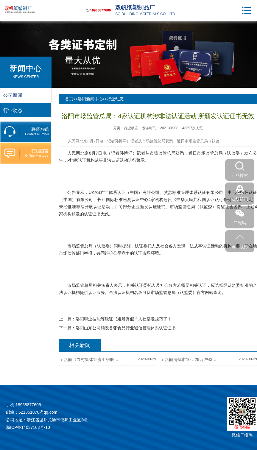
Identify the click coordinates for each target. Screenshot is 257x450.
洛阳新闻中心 (90, 98)
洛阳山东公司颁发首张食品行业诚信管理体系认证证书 (126, 328)
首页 (69, 98)
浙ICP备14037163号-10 (28, 427)
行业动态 (115, 98)
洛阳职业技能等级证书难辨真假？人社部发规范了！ (124, 319)
